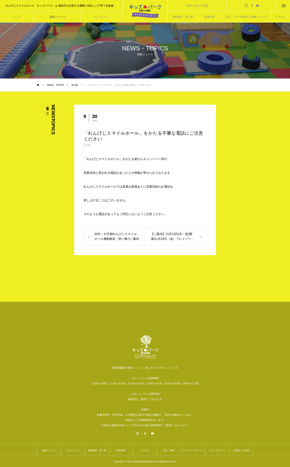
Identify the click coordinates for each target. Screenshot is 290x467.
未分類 (87, 145)
